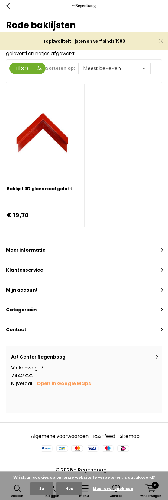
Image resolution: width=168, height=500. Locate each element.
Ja (41, 488)
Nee (69, 488)
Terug (8, 6)
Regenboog (92, 469)
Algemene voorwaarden (60, 436)
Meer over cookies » (113, 488)
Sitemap (130, 436)
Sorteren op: (60, 68)
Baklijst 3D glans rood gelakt (39, 189)
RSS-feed (104, 436)
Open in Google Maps (64, 383)
